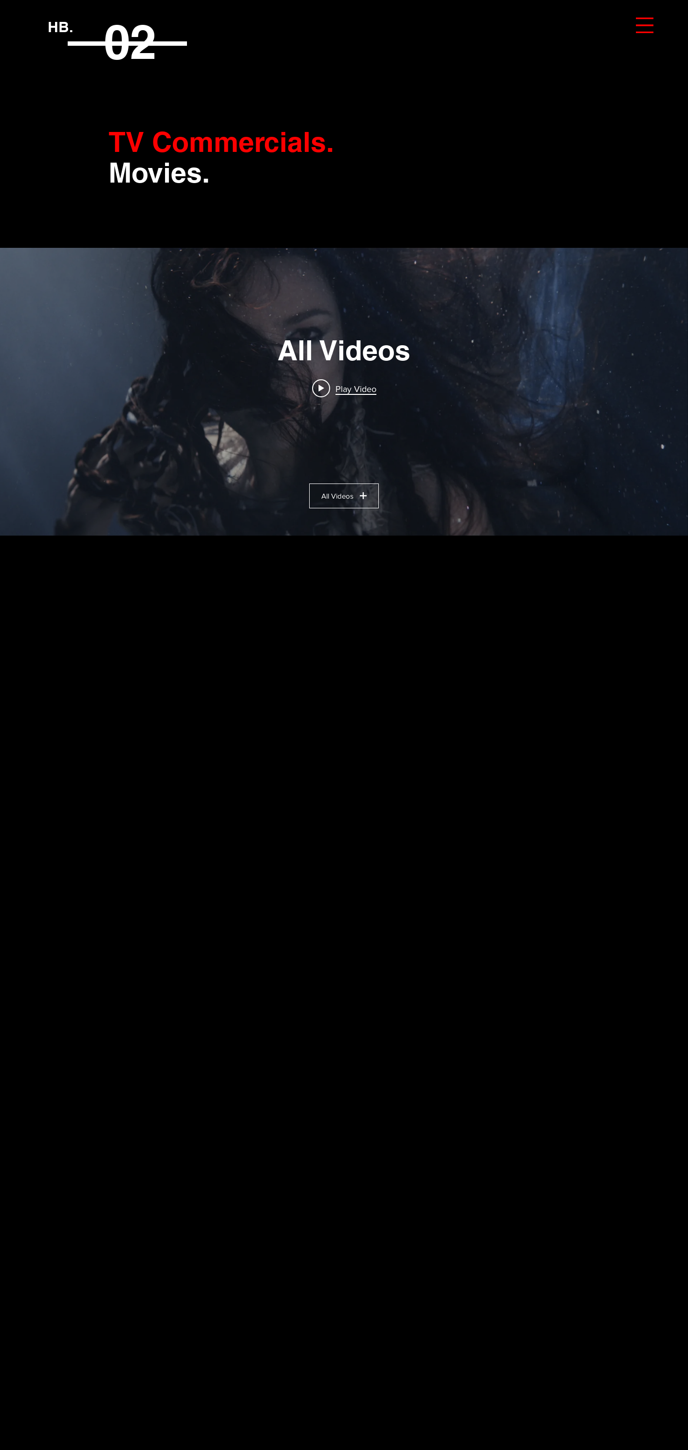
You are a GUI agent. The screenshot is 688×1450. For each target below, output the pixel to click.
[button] (644, 25)
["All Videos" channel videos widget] (344, 392)
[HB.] (60, 26)
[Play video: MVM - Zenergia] (344, 388)
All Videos (344, 496)
